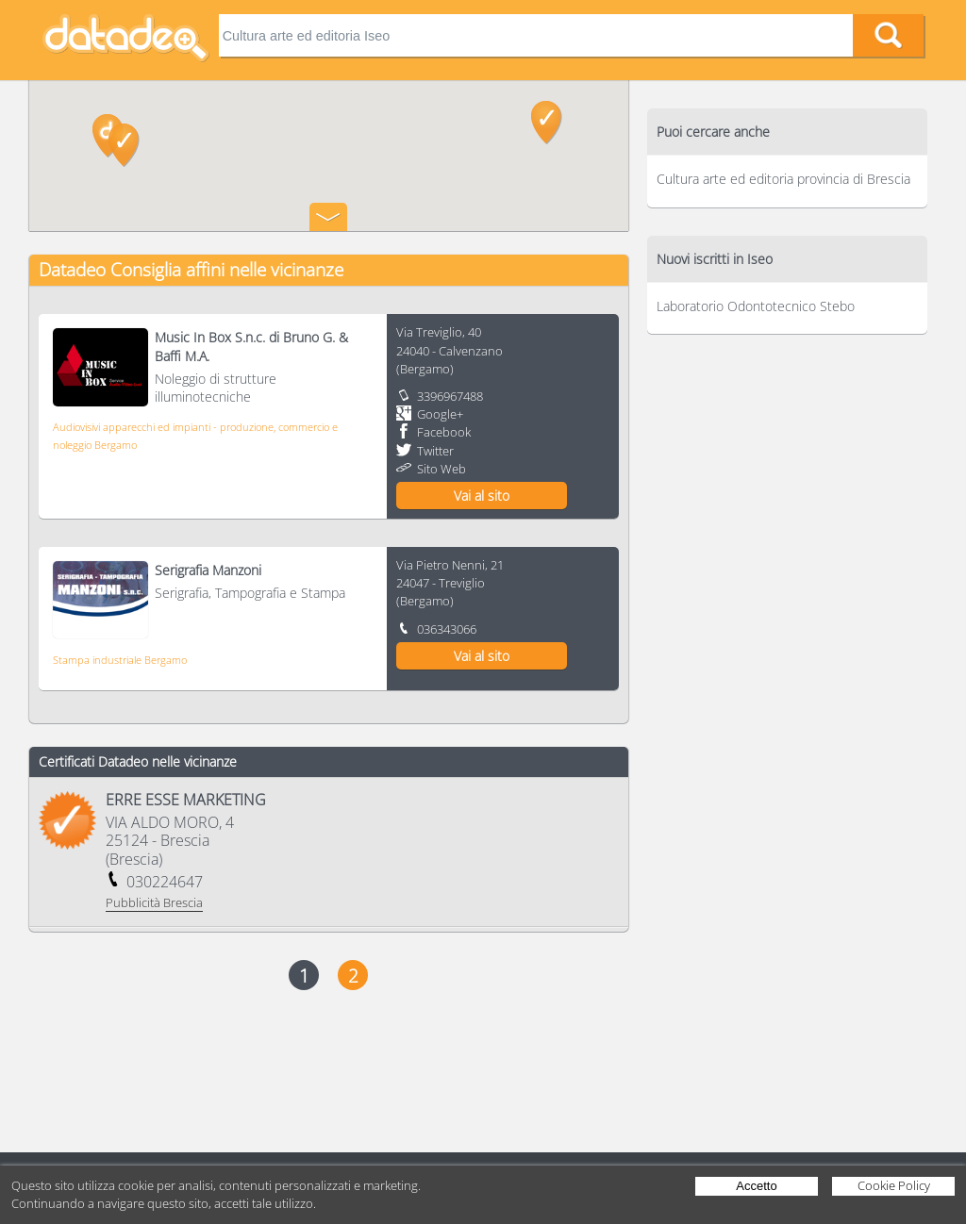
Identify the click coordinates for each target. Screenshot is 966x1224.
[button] (124, 145)
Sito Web (441, 468)
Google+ (440, 413)
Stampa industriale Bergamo (120, 660)
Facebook (444, 431)
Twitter (435, 450)
